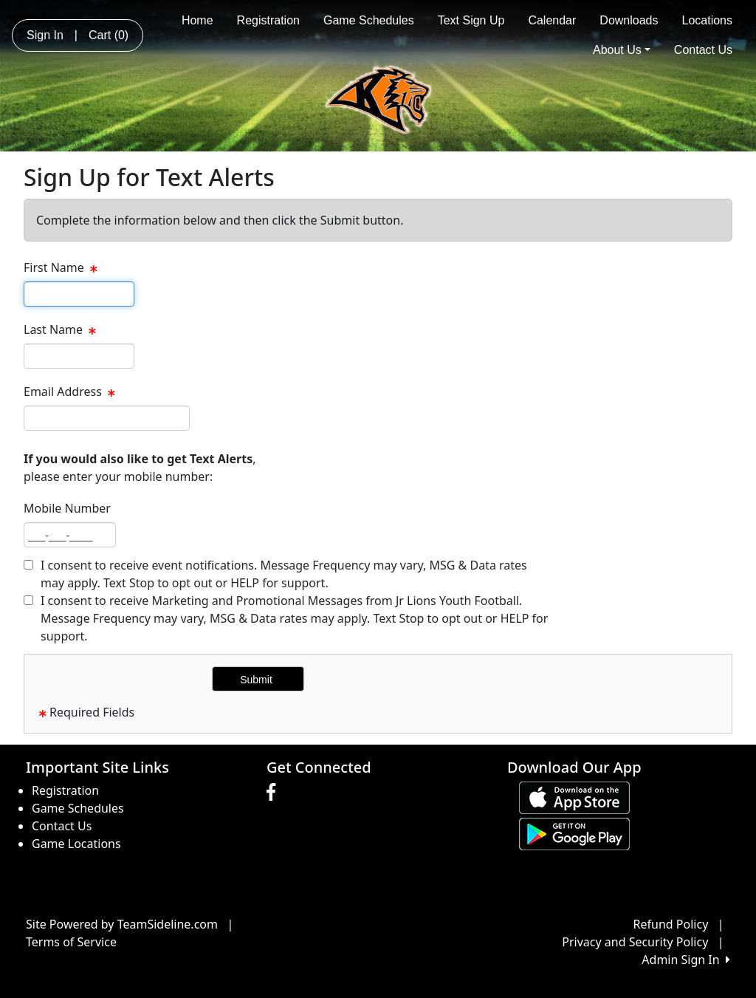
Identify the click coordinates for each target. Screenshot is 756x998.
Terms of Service (71, 942)
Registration (268, 20)
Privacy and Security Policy (635, 942)
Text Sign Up (471, 20)
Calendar (552, 20)
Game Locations (76, 843)
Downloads (628, 20)
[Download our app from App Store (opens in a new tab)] (574, 796)
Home (197, 20)
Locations (707, 20)
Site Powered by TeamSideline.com (122, 924)
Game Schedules (368, 20)
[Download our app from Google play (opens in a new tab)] (574, 832)
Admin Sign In (686, 959)
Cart (108, 35)
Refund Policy (671, 924)
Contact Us (703, 50)
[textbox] (79, 294)
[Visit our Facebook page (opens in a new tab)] (275, 792)
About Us (621, 50)
